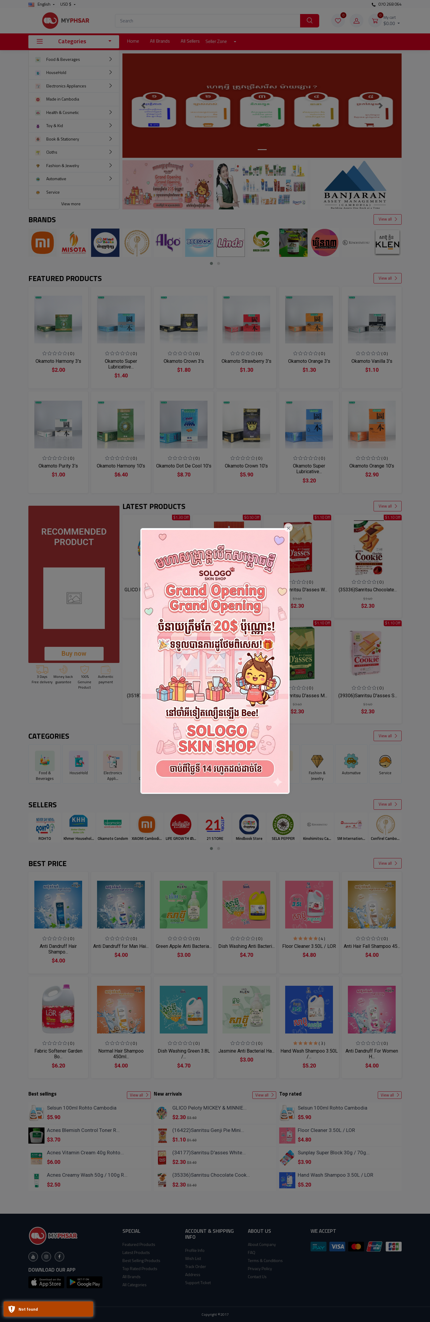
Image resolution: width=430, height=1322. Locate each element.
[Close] (288, 527)
